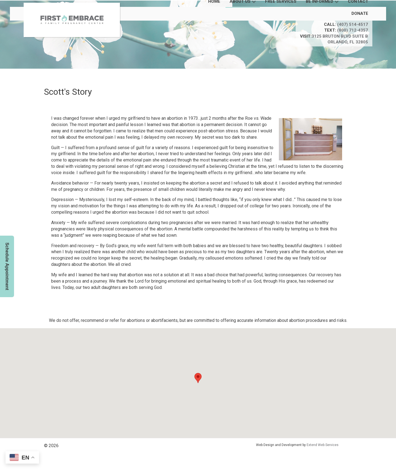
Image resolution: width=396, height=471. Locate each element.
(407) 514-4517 (352, 24)
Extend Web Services (323, 445)
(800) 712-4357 (352, 30)
